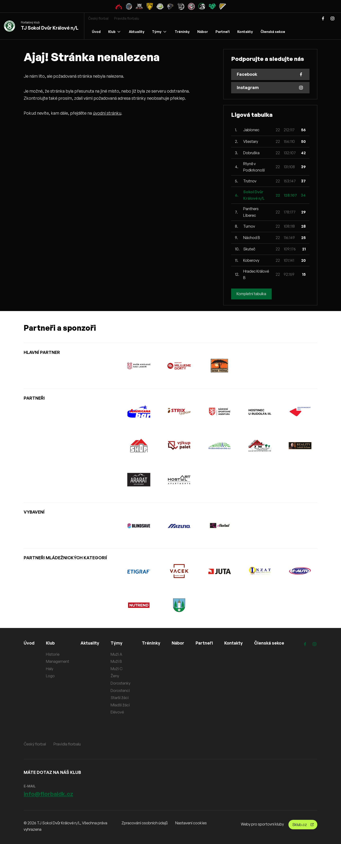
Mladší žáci (120, 705)
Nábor (202, 32)
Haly (49, 668)
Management (57, 661)
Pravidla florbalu (126, 18)
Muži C (117, 668)
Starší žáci (120, 697)
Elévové (117, 712)
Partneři (222, 32)
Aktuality (136, 32)
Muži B (116, 661)
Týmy (159, 32)
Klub (114, 32)
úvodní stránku (107, 113)
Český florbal (98, 18)
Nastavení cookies (191, 823)
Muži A (117, 654)
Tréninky (182, 32)
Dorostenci (120, 690)
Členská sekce (272, 32)
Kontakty (245, 32)
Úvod (96, 32)
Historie (52, 654)
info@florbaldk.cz (48, 793)
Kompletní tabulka (252, 294)
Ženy (115, 675)
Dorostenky (121, 683)
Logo (50, 675)
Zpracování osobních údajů (144, 823)
